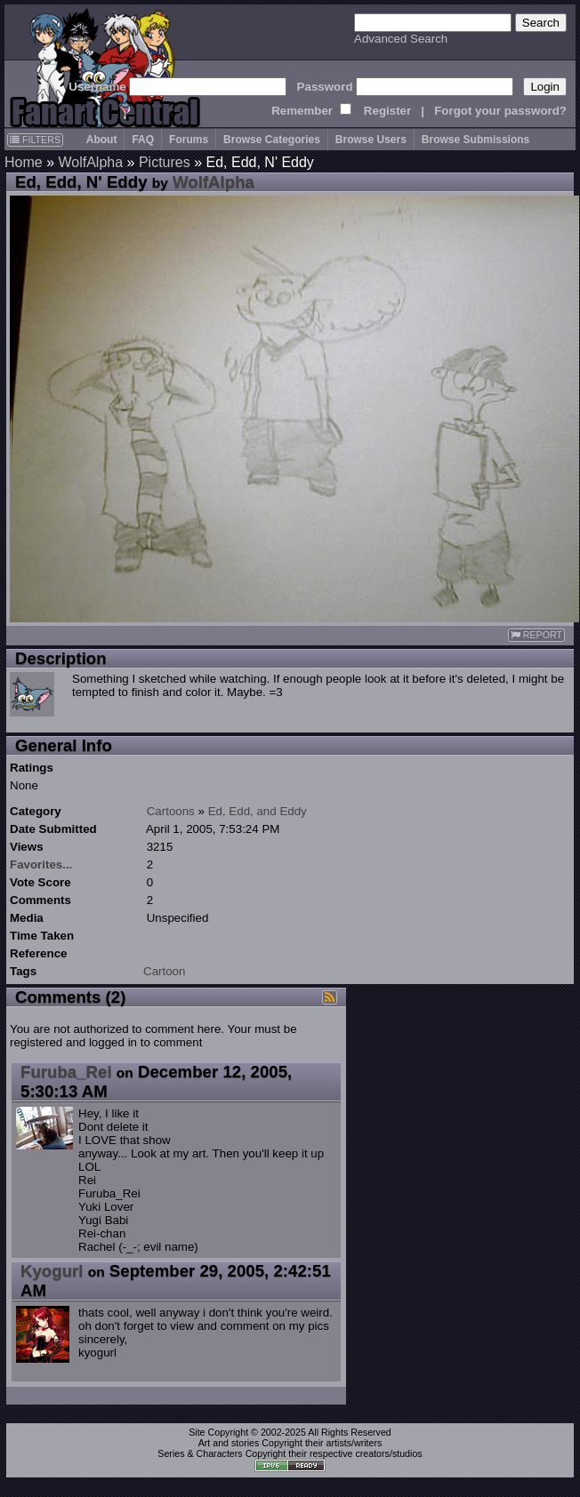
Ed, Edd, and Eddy (257, 811)
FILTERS (35, 139)
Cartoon (164, 971)
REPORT (536, 635)
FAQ (143, 139)
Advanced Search (400, 38)
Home (23, 162)
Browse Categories (271, 139)
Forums (188, 139)
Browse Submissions (475, 139)
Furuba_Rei (66, 1071)
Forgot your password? (500, 110)
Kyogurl (51, 1270)
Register (387, 110)
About (101, 139)
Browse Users (371, 139)
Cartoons (171, 811)
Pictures (164, 162)
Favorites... (41, 864)
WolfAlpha (90, 162)
